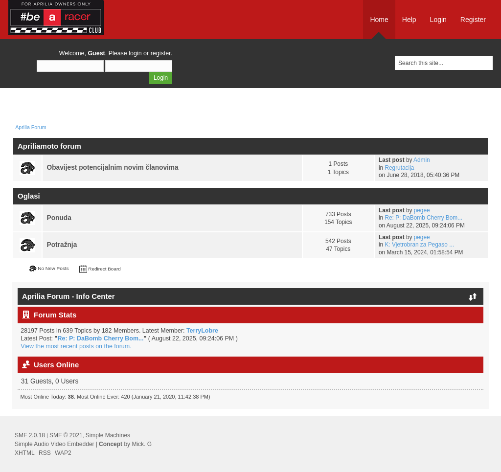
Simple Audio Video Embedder (54, 444)
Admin (421, 160)
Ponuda (59, 218)
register (161, 53)
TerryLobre (202, 330)
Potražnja (62, 244)
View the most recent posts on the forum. (76, 346)
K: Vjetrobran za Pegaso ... (419, 244)
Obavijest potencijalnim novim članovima (113, 167)
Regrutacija (399, 167)
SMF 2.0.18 (30, 435)
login (135, 53)
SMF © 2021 (66, 435)
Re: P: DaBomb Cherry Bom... (423, 217)
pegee (422, 210)
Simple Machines (108, 435)
